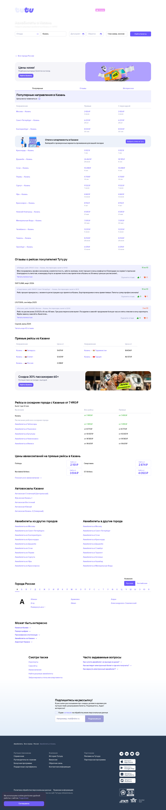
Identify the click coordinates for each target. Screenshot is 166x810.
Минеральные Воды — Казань (29, 220)
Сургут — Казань (23, 185)
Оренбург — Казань (24, 247)
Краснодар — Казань (25, 150)
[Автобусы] (89, 10)
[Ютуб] (132, 753)
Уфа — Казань (22, 194)
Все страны (28, 744)
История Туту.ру (56, 756)
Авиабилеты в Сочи (91, 535)
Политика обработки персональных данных (32, 790)
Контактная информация (59, 767)
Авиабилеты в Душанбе (93, 544)
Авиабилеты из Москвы (25, 526)
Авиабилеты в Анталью (93, 557)
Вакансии (53, 760)
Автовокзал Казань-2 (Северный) (29, 511)
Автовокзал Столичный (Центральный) (31, 493)
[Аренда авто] (133, 10)
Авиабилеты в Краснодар (94, 539)
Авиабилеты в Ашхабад (93, 561)
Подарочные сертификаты (25, 767)
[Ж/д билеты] (77, 10)
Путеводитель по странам (25, 760)
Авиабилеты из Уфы (23, 561)
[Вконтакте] (127, 753)
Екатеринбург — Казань (26, 129)
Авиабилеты (18, 744)
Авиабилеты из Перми (24, 552)
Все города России (24, 56)
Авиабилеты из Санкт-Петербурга (29, 531)
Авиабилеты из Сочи (24, 548)
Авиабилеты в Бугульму (25, 434)
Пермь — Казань (23, 177)
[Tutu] (24, 10)
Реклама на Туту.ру (92, 756)
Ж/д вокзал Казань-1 (23, 498)
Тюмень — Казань (23, 238)
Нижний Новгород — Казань (28, 212)
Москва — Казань (23, 111)
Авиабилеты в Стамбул (93, 548)
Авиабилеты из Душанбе (25, 544)
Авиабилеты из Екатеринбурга (28, 535)
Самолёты (33, 666)
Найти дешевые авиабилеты (41, 673)
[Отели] (100, 10)
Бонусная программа (23, 763)
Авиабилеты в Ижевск (24, 443)
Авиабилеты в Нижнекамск (26, 439)
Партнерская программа (95, 760)
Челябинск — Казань (25, 229)
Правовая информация (63, 790)
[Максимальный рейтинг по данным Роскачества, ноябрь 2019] (126, 792)
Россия (36, 744)
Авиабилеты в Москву (92, 526)
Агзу (33, 603)
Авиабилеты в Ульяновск (25, 429)
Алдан (113, 599)
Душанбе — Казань (24, 159)
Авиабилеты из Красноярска (27, 566)
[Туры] (122, 10)
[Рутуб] (137, 753)
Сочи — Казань (22, 168)
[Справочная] (146, 10)
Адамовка (75, 599)
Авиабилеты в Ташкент (93, 552)
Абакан (34, 599)
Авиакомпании (35, 670)
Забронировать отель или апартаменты (45, 677)
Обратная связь (55, 763)
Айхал (73, 603)
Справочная (19, 756)
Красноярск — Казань (25, 203)
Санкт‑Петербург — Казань (27, 120)
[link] (25, 76)
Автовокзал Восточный (25, 502)
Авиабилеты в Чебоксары (26, 424)
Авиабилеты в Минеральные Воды (98, 566)
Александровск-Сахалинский (123, 603)
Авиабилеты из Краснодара (27, 539)
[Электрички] (111, 10)
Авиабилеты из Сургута (25, 557)
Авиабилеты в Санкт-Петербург (96, 531)
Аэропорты (33, 662)
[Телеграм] (121, 753)
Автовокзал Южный (23, 507)
